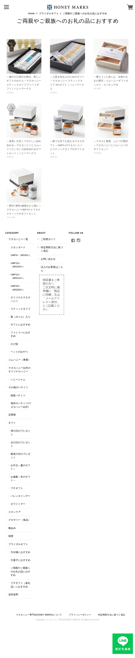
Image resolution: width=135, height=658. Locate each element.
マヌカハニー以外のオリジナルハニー (19, 369)
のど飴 (14, 344)
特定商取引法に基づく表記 (52, 249)
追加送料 (13, 594)
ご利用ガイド (48, 239)
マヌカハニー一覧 (18, 239)
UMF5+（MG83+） (21, 255)
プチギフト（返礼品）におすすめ (20, 585)
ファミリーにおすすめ (20, 334)
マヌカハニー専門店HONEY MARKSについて (39, 614)
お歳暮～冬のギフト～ (20, 478)
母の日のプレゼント (20, 432)
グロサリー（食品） (19, 519)
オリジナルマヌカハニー (20, 299)
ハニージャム (18, 379)
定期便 (12, 414)
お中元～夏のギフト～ (20, 467)
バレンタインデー (20, 496)
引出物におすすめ (20, 552)
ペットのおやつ (19, 351)
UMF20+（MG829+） (18, 288)
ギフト (12, 422)
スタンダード (18, 247)
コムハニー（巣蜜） (19, 359)
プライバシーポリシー (80, 614)
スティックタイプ (20, 308)
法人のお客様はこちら (52, 269)
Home (31, 13)
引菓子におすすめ (20, 560)
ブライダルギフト (49, 13)
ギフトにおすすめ (20, 324)
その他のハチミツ (18, 387)
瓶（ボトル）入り (20, 316)
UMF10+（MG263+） (18, 265)
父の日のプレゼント (20, 444)
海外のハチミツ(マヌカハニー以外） (21, 405)
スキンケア (14, 512)
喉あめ (12, 528)
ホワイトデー (18, 504)
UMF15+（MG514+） (18, 276)
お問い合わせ (48, 259)
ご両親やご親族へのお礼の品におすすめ (68, 21)
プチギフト (17, 488)
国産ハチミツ (18, 395)
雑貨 (10, 536)
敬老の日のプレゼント (20, 455)
